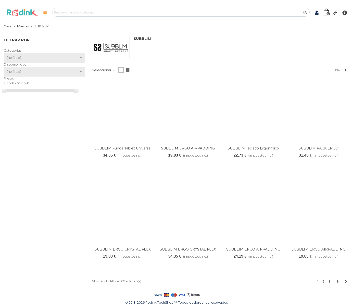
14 (338, 281)
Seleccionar (103, 70)
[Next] (345, 70)
